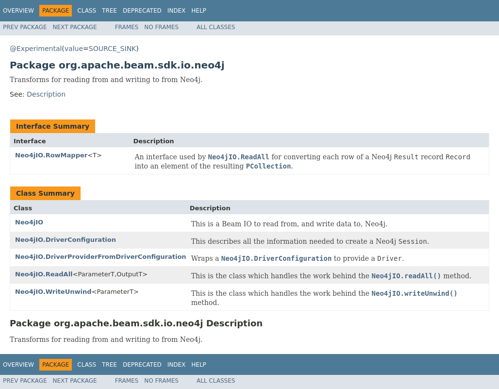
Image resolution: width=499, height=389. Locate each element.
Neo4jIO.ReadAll (44, 274)
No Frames (161, 27)
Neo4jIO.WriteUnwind (53, 291)
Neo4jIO (29, 222)
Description (46, 94)
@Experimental (36, 48)
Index (176, 10)
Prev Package (25, 27)
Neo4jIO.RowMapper (51, 155)
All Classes (216, 27)
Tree (109, 10)
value (74, 48)
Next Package (75, 27)
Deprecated (142, 10)
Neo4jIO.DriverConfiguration (65, 239)
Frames (127, 27)
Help (198, 10)
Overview (18, 10)
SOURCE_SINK (112, 48)
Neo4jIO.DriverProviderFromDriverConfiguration (100, 256)
